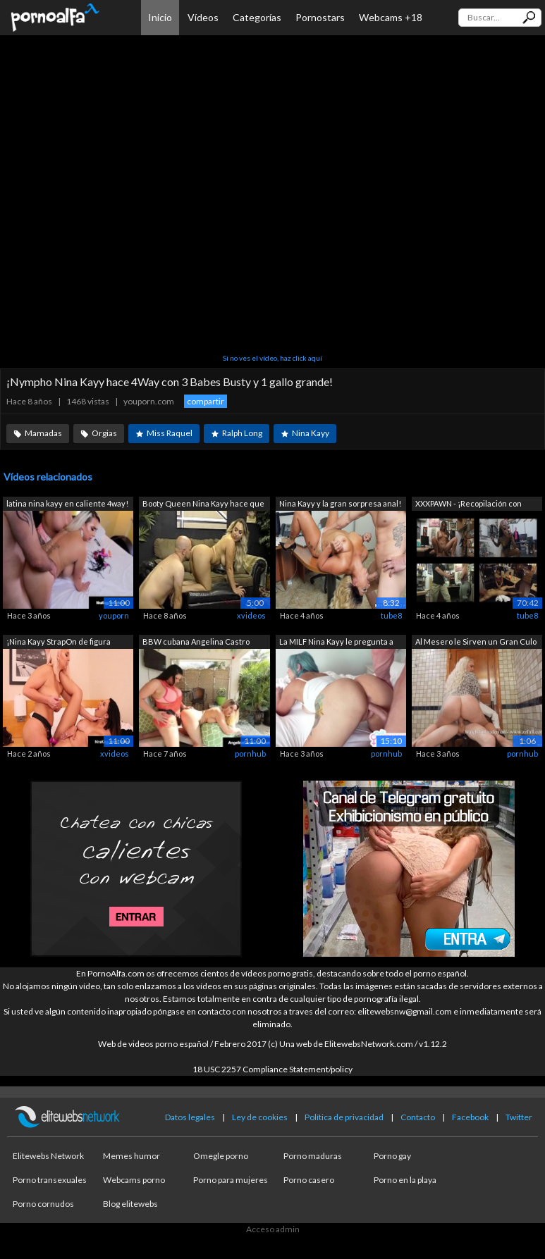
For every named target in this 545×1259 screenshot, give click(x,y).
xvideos (251, 615)
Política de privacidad (344, 1117)
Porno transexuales (50, 1179)
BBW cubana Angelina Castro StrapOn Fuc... (196, 643)
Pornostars (320, 17)
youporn (114, 615)
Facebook (470, 1117)
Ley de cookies (260, 1117)
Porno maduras (312, 1156)
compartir (205, 401)
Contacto (417, 1117)
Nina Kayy (310, 433)
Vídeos (203, 17)
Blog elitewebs (130, 1203)
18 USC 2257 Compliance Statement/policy (272, 1069)
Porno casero (308, 1179)
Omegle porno (220, 1156)
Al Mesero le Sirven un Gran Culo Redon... (476, 643)
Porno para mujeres (230, 1179)
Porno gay (392, 1156)
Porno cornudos (43, 1203)
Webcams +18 (390, 17)
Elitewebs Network (48, 1156)
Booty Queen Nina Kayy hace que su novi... (203, 505)
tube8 (391, 615)
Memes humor (131, 1156)
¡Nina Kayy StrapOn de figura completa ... (58, 643)
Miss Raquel (169, 433)
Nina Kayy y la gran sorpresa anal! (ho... (340, 505)
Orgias (104, 433)
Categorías (257, 17)
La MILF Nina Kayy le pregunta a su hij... (336, 643)
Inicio (160, 17)
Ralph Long (242, 433)
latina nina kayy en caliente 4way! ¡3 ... (67, 505)
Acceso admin (273, 1229)
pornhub (250, 753)
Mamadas (43, 433)
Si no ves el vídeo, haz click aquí (272, 358)
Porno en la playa (405, 1179)
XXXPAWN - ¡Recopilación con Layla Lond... (468, 505)
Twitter (519, 1117)
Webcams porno (134, 1179)
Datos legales (190, 1117)
